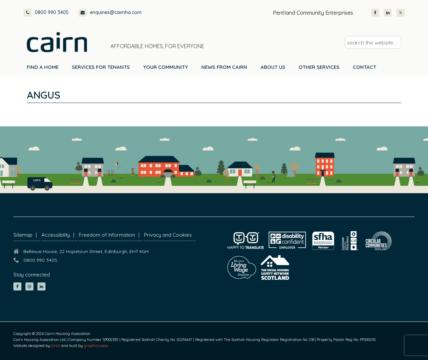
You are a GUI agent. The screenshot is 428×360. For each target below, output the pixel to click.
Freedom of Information (107, 235)
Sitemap (22, 235)
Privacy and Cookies (168, 235)
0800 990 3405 (46, 13)
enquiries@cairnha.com (110, 13)
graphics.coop (96, 345)
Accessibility (55, 235)
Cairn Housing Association (57, 42)
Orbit (55, 345)
